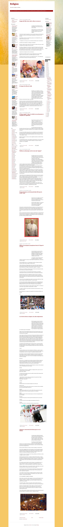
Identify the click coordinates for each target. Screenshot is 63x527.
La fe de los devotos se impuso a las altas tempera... (49, 95)
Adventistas (13, 129)
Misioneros (13, 160)
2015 (47, 73)
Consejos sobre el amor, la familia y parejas (48, 35)
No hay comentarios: (31, 80)
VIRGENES (23, 313)
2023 (47, 65)
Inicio (32, 517)
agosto (48, 103)
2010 (47, 115)
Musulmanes (13, 164)
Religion (14, 4)
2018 (47, 70)
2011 (47, 114)
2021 (47, 66)
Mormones (13, 163)
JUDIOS (13, 157)
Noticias (13, 165)
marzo (48, 109)
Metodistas (13, 159)
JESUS (13, 156)
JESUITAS (13, 155)
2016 (47, 72)
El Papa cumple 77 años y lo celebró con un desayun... (49, 83)
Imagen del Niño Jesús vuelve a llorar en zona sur (30, 21)
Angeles (13, 130)
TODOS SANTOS (14, 173)
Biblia (12, 133)
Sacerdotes (23, 187)
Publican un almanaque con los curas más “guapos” (30, 150)
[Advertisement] (31, 14)
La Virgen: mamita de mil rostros (16, 108)
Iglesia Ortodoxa (14, 149)
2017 (47, 71)
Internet (13, 153)
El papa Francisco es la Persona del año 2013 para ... (49, 89)
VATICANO (13, 176)
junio (47, 105)
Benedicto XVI (14, 132)
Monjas (13, 161)
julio (47, 104)
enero (47, 111)
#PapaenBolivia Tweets (48, 19)
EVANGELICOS (14, 145)
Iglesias (13, 150)
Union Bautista (14, 175)
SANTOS (23, 81)
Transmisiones (13, 174)
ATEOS (13, 131)
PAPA (22, 146)
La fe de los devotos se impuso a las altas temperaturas (31, 316)
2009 (47, 116)
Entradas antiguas (41, 517)
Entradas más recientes (22, 517)
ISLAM (13, 154)
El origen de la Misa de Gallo (25, 86)
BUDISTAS (13, 134)
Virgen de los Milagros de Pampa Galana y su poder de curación (15, 56)
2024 (47, 64)
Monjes (13, 162)
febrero (48, 110)
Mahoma (13, 158)
